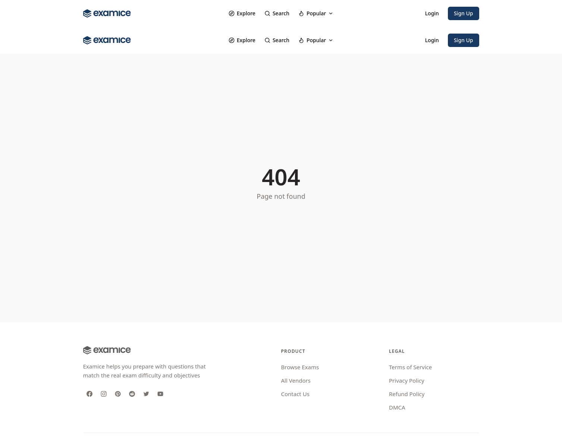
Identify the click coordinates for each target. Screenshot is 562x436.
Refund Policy (406, 394)
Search (276, 13)
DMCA (397, 407)
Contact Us (295, 394)
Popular (315, 13)
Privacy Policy (406, 380)
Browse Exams (300, 367)
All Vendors (296, 380)
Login (432, 13)
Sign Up (463, 13)
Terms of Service (410, 367)
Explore (242, 13)
